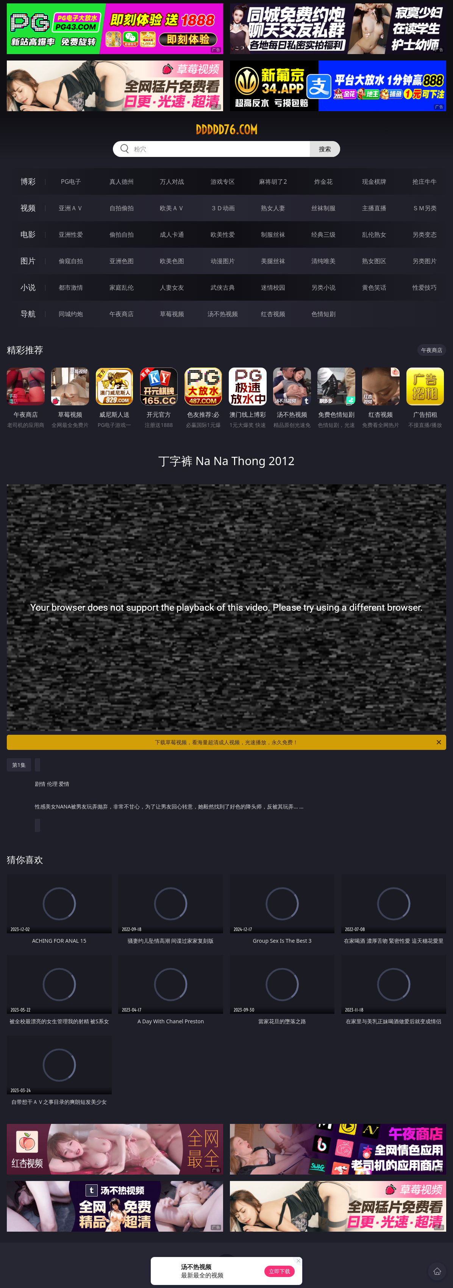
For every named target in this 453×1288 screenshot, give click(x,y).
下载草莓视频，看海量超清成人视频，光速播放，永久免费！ (298, 742)
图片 (28, 261)
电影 (28, 234)
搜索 (325, 149)
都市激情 (71, 287)
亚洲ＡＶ (71, 208)
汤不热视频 (223, 314)
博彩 (28, 181)
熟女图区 (374, 261)
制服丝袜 (273, 234)
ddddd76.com (226, 129)
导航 (28, 314)
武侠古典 (223, 287)
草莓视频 (172, 314)
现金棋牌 (374, 181)
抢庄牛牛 (424, 181)
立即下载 (279, 1271)
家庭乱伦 (121, 287)
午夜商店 (121, 314)
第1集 (19, 764)
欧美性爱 (223, 234)
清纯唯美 (323, 261)
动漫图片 (223, 261)
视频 (28, 208)
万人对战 (172, 181)
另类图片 (424, 261)
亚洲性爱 (71, 234)
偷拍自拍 (121, 234)
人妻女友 (172, 287)
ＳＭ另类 (424, 208)
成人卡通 (172, 234)
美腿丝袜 (273, 261)
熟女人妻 (273, 208)
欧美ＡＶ (172, 208)
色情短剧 (323, 314)
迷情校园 (273, 287)
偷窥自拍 (71, 261)
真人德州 (121, 181)
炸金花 (323, 181)
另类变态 (424, 234)
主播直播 (374, 208)
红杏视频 (273, 314)
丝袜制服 (323, 208)
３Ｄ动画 (223, 208)
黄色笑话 (374, 287)
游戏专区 (223, 181)
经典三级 (323, 234)
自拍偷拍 (121, 208)
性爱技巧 (424, 287)
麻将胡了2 (273, 181)
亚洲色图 (121, 261)
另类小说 (323, 287)
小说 (28, 287)
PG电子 (71, 181)
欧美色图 (172, 261)
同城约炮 (71, 314)
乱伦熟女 (374, 234)
